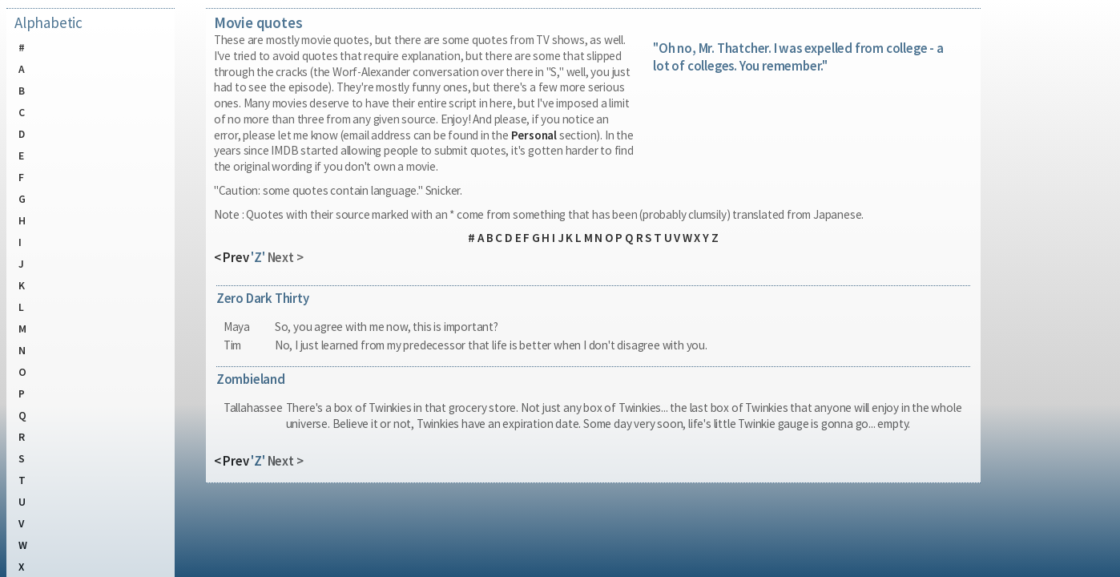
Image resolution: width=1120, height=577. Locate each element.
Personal (534, 135)
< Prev (231, 257)
